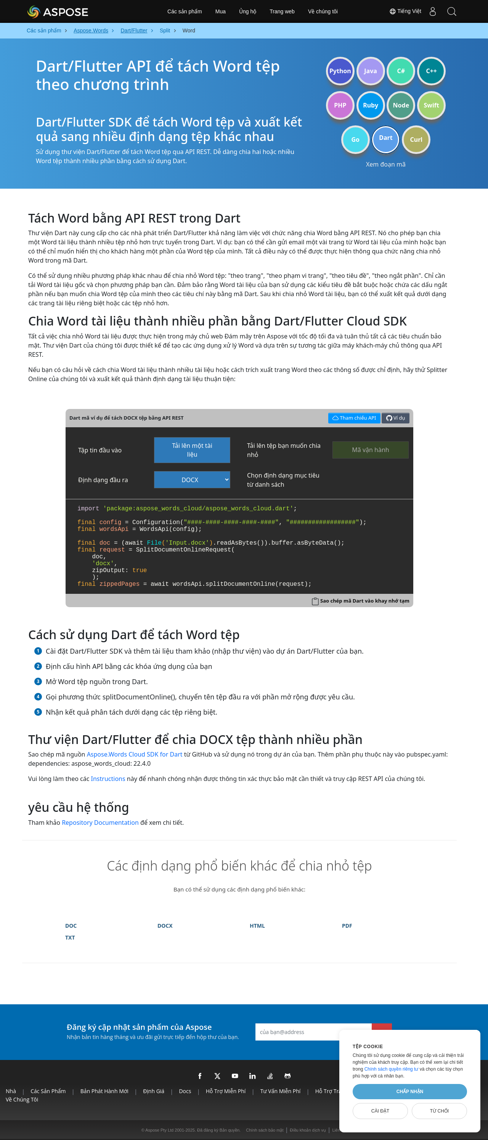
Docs (185, 1091)
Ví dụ (395, 418)
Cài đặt (380, 1111)
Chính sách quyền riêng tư (391, 1069)
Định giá (153, 1091)
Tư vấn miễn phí (280, 1091)
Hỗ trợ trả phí (333, 1091)
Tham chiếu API (353, 417)
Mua (220, 11)
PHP (340, 105)
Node (401, 105)
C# (401, 71)
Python (340, 71)
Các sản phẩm (184, 11)
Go (355, 139)
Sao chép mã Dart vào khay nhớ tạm (364, 600)
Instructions (108, 778)
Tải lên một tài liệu (192, 450)
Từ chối (439, 1111)
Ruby (370, 105)
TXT (70, 937)
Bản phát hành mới (104, 1091)
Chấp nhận (409, 1091)
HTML (257, 925)
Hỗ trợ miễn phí (226, 1091)
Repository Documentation (100, 822)
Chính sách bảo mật (264, 1130)
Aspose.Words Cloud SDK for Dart (135, 754)
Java (370, 71)
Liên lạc (339, 1130)
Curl (416, 139)
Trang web (282, 11)
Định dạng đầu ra (103, 480)
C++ (431, 71)
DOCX (165, 925)
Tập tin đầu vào (100, 450)
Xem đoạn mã (386, 164)
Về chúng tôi (323, 11)
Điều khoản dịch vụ (308, 1130)
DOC (71, 925)
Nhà (11, 1091)
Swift (431, 105)
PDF (347, 925)
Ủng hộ (247, 11)
